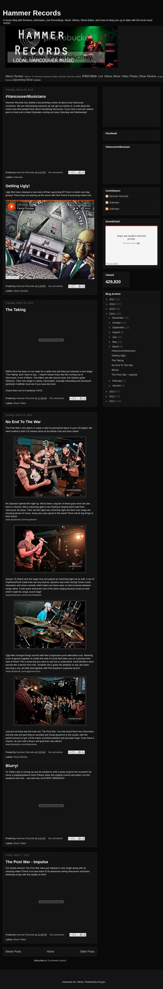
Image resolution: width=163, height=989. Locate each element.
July (114, 337)
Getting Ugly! (18, 186)
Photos (134, 76)
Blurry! (12, 766)
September (118, 327)
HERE (39, 390)
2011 (112, 401)
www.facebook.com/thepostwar (21, 744)
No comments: (56, 172)
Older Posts (87, 951)
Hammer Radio (50, 76)
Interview (89, 76)
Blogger (101, 982)
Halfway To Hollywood (33, 77)
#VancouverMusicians (26, 96)
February (117, 380)
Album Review (14, 76)
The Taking (16, 309)
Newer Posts (13, 951)
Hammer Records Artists (69, 76)
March (116, 346)
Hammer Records (32, 13)
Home (50, 951)
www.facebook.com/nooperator (21, 519)
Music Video (120, 76)
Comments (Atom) (57, 960)
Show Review (147, 76)
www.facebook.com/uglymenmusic (23, 671)
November (118, 317)
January (117, 385)
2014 (112, 313)
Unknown (114, 202)
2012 (112, 396)
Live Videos (105, 76)
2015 (112, 308)
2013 (112, 391)
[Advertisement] (123, 105)
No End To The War (23, 422)
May (114, 341)
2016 (112, 304)
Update (37, 80)
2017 (112, 299)
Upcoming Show (23, 79)
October (117, 322)
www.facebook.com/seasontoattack (23, 595)
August (116, 332)
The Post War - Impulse (27, 862)
